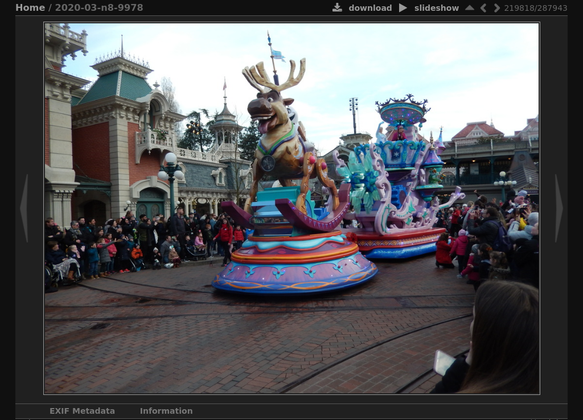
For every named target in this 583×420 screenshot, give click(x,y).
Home (30, 7)
